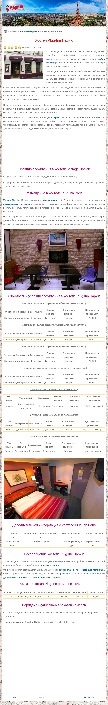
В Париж (12, 31)
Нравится (89, 697)
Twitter (15, 697)
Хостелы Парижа (28, 31)
